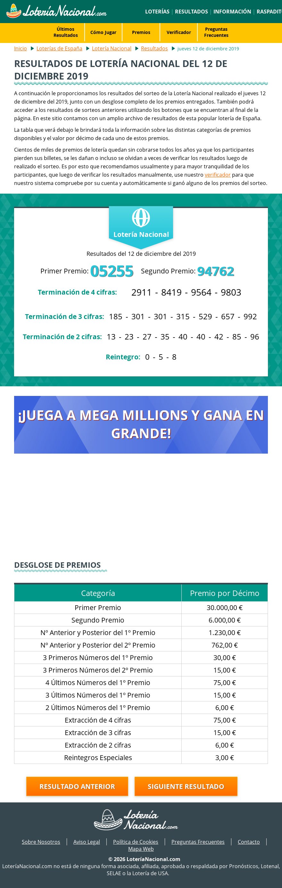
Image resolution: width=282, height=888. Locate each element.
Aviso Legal (86, 841)
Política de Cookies (135, 841)
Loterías (157, 11)
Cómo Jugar (103, 32)
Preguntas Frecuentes (216, 32)
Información (232, 11)
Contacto (249, 841)
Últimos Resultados (66, 32)
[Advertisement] (141, 511)
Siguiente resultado (186, 786)
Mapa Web (141, 848)
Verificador (179, 32)
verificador (218, 174)
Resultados (191, 11)
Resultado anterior (77, 786)
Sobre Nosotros (41, 841)
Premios (141, 32)
